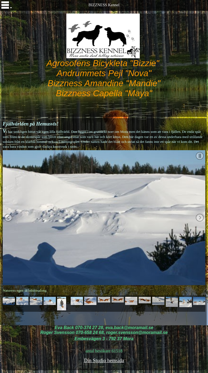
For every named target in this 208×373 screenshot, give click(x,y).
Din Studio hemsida (104, 360)
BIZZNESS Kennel (104, 5)
